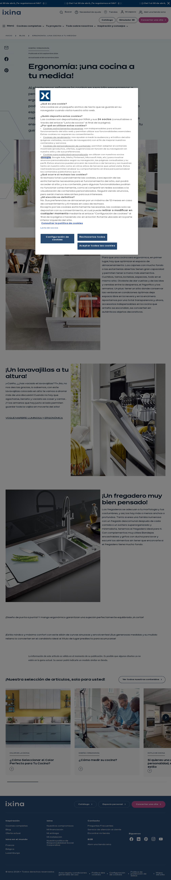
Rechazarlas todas (92, 237)
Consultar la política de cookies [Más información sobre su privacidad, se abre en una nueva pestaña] (62, 223)
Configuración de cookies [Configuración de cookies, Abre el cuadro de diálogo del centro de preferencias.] (57, 238)
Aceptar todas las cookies (97, 246)
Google (46, 158)
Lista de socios (49, 228)
